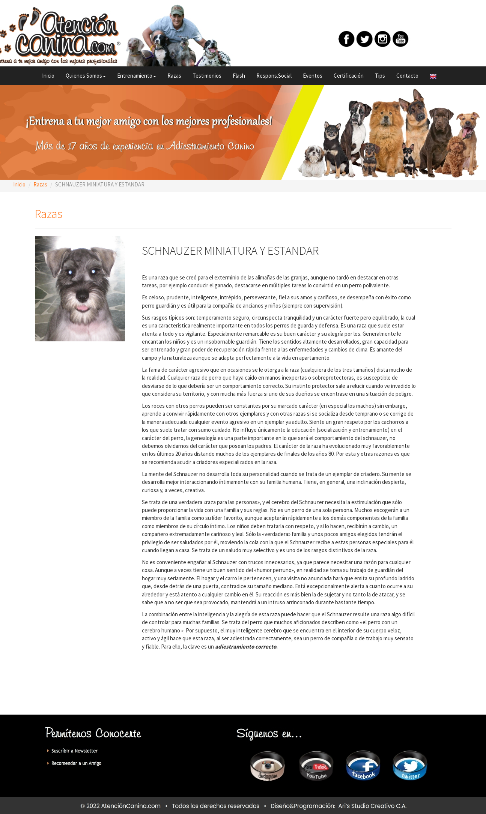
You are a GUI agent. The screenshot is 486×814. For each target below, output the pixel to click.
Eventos (312, 75)
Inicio (48, 75)
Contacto (407, 75)
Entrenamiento (136, 75)
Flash (239, 75)
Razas (174, 75)
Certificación (349, 75)
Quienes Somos (86, 75)
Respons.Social (274, 75)
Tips (380, 75)
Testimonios (207, 75)
